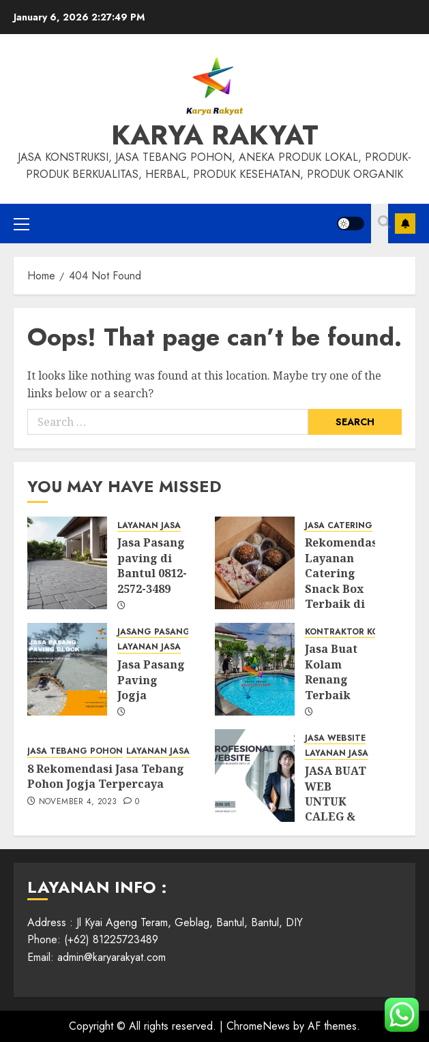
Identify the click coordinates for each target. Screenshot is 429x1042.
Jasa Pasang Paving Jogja (151, 680)
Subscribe (405, 223)
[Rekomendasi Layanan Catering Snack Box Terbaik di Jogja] (255, 563)
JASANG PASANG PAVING (171, 632)
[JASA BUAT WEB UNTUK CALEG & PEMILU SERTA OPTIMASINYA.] (255, 775)
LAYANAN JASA (149, 526)
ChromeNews (258, 1026)
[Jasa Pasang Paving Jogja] (67, 669)
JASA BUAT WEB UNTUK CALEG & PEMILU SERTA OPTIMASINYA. (347, 816)
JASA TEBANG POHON (75, 751)
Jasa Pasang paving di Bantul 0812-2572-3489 (152, 565)
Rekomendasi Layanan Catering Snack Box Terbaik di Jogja (343, 580)
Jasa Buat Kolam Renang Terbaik (331, 671)
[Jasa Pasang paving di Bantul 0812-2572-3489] (67, 563)
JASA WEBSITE (335, 738)
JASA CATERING (338, 526)
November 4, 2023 (78, 802)
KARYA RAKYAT (215, 135)
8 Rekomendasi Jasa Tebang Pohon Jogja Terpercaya (105, 776)
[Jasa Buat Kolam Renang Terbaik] (255, 669)
